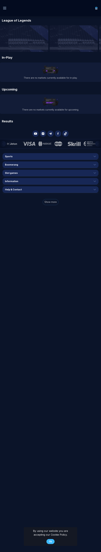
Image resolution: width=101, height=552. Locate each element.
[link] (96, 8)
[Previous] (3, 144)
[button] (35, 133)
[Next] (98, 144)
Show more (50, 202)
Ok (50, 541)
